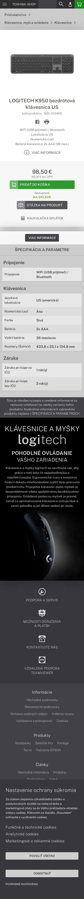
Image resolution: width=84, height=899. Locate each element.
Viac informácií (42, 238)
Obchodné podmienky (42, 700)
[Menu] (4, 4)
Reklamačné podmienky (42, 707)
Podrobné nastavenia (22, 884)
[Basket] (79, 4)
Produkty (42, 735)
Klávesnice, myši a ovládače (28, 23)
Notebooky (23, 743)
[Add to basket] (42, 184)
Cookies (62, 721)
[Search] (60, 4)
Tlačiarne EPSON (48, 750)
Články (42, 765)
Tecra (28, 750)
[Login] (70, 4)
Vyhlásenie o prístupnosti (34, 721)
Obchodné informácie (33, 772)
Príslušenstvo (17, 15)
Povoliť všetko (42, 856)
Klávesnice (64, 23)
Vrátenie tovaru (63, 714)
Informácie (42, 692)
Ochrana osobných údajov (29, 714)
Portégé (63, 743)
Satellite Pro (44, 743)
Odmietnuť (42, 873)
